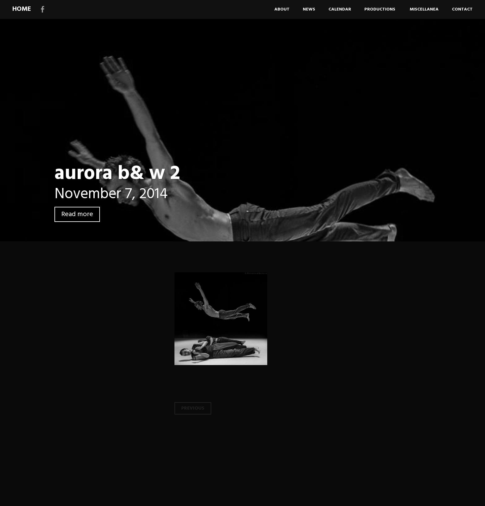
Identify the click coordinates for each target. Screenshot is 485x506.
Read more (77, 214)
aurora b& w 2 (117, 174)
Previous (192, 408)
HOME (21, 9)
